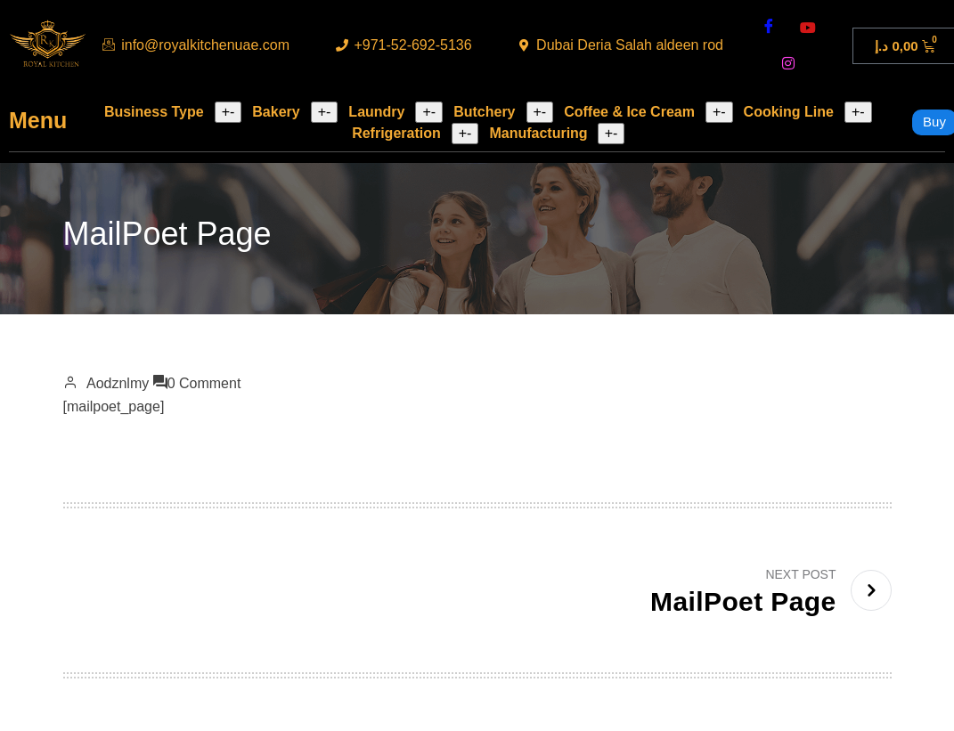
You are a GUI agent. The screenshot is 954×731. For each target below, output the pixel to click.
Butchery (484, 111)
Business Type (154, 111)
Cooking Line (789, 111)
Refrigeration (396, 133)
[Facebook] (768, 27)
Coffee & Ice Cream (629, 111)
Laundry (376, 111)
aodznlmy (117, 383)
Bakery (275, 111)
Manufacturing (538, 133)
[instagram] (788, 63)
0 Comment (204, 383)
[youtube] (808, 27)
